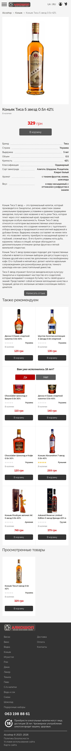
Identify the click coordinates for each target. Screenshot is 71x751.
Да (25, 377)
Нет (46, 377)
